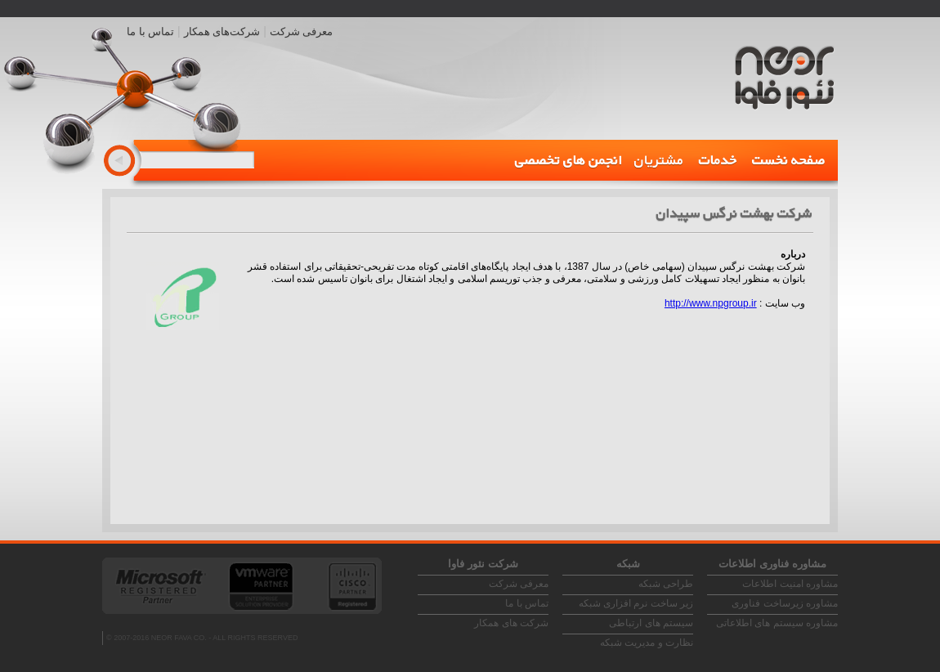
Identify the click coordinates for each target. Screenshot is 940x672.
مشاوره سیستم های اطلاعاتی (777, 623)
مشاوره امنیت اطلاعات (790, 583)
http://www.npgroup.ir (711, 303)
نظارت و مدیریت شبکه (646, 642)
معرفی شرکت (301, 31)
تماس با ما (150, 31)
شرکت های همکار (511, 623)
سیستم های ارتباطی (651, 623)
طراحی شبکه (665, 583)
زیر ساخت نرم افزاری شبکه (636, 603)
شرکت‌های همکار (222, 31)
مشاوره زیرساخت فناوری (785, 603)
